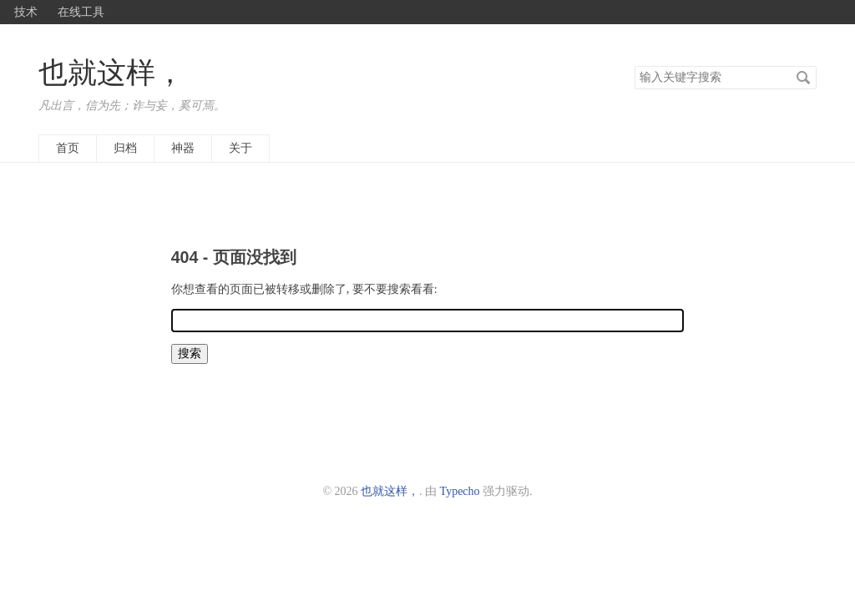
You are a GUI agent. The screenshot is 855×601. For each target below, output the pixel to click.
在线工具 (81, 11)
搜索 (803, 78)
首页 (67, 148)
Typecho (460, 491)
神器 (183, 148)
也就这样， (111, 73)
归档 (125, 148)
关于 (240, 148)
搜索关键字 (634, 65)
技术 (26, 11)
